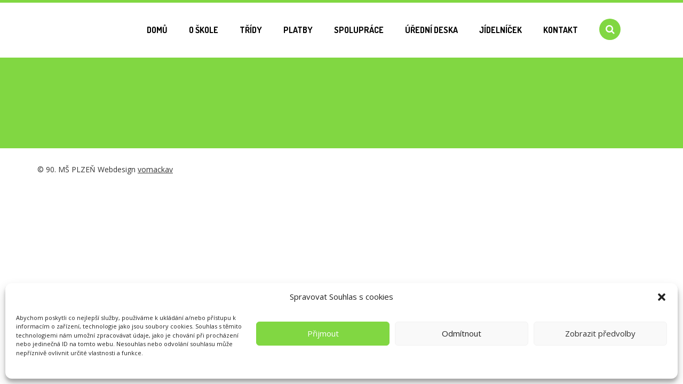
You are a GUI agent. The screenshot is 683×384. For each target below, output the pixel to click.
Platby (298, 30)
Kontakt (560, 30)
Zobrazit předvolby (600, 333)
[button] (661, 297)
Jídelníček (500, 30)
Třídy (251, 30)
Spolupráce (359, 30)
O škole (203, 30)
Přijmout (323, 333)
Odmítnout (461, 333)
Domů (157, 30)
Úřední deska (431, 30)
